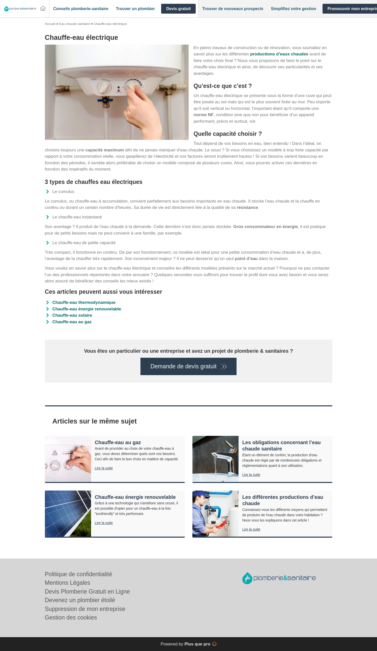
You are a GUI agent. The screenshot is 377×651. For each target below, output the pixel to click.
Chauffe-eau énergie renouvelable (86, 309)
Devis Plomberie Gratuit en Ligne (87, 591)
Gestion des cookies (71, 617)
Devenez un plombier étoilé (80, 600)
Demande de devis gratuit (183, 366)
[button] (80, 9)
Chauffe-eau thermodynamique (83, 302)
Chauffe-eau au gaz (72, 321)
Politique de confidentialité (78, 574)
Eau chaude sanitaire (74, 24)
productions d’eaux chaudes (279, 54)
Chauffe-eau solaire (72, 315)
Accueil (50, 24)
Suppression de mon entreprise (85, 609)
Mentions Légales (67, 582)
